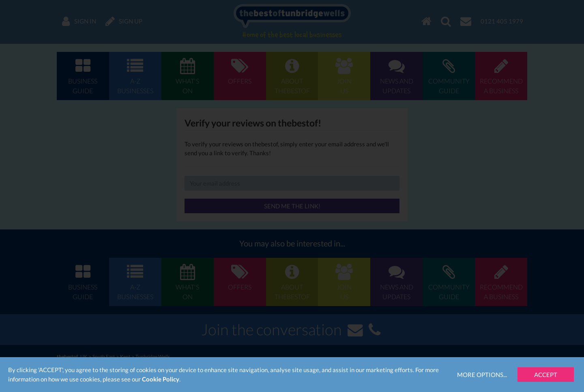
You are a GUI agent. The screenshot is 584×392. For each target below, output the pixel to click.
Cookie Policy (160, 379)
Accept (545, 374)
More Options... (482, 374)
